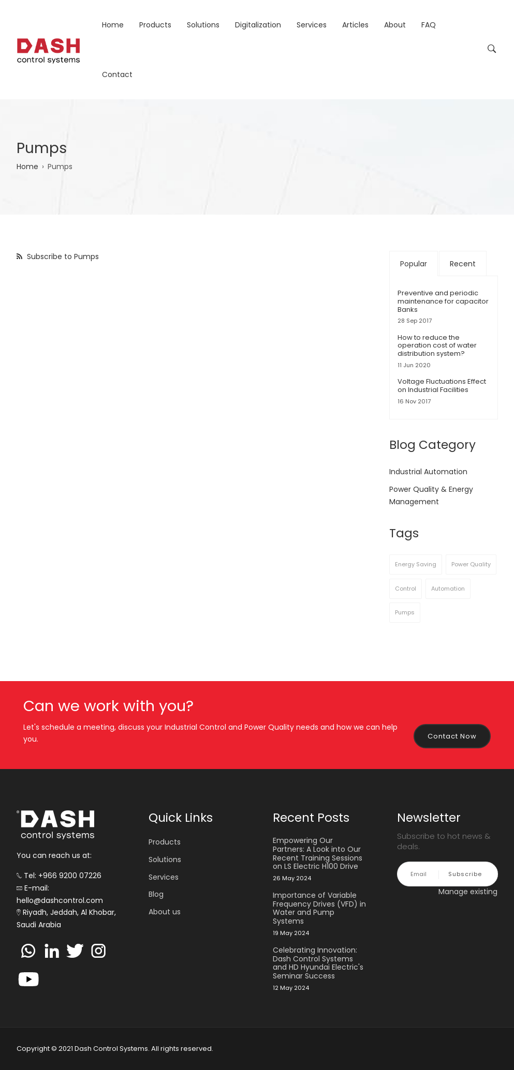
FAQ (428, 25)
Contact (117, 74)
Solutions (203, 25)
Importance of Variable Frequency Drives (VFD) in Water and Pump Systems (319, 908)
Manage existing (467, 891)
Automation (448, 588)
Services (312, 25)
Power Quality (471, 564)
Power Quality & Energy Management (431, 495)
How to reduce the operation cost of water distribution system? (437, 345)
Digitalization (258, 25)
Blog (156, 894)
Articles (355, 25)
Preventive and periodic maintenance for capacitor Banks (443, 301)
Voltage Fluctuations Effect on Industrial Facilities (442, 385)
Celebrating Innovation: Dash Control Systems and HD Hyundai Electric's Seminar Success (318, 963)
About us (165, 912)
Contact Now (452, 736)
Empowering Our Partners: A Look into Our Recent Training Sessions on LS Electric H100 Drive (317, 853)
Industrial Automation (428, 471)
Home (113, 25)
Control (405, 588)
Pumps (405, 612)
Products (155, 25)
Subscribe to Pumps (62, 256)
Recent (463, 264)
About (395, 25)
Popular (413, 264)
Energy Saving (415, 564)
